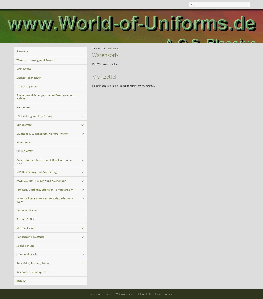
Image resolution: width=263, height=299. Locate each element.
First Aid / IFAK (25, 219)
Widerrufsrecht (124, 294)
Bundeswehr (24, 125)
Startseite (22, 51)
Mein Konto (23, 69)
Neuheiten (23, 107)
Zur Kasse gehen (26, 86)
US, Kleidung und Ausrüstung (34, 116)
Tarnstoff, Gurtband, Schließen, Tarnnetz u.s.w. (44, 189)
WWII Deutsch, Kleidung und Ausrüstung (41, 180)
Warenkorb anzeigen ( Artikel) (35, 60)
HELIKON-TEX (24, 151)
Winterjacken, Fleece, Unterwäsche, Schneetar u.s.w (44, 200)
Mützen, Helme (25, 228)
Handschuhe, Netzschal (30, 236)
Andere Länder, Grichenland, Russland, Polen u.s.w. (44, 161)
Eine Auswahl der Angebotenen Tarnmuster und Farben (45, 97)
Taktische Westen (27, 210)
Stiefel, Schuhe (25, 245)
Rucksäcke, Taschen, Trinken (33, 263)
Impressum (95, 294)
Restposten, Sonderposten (32, 272)
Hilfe (158, 294)
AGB (108, 294)
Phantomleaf (24, 142)
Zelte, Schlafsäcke (27, 254)
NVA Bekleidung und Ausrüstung (36, 172)
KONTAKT (22, 280)
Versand (169, 294)
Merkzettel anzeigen (28, 77)
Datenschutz (144, 294)
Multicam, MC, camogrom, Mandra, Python (42, 133)
